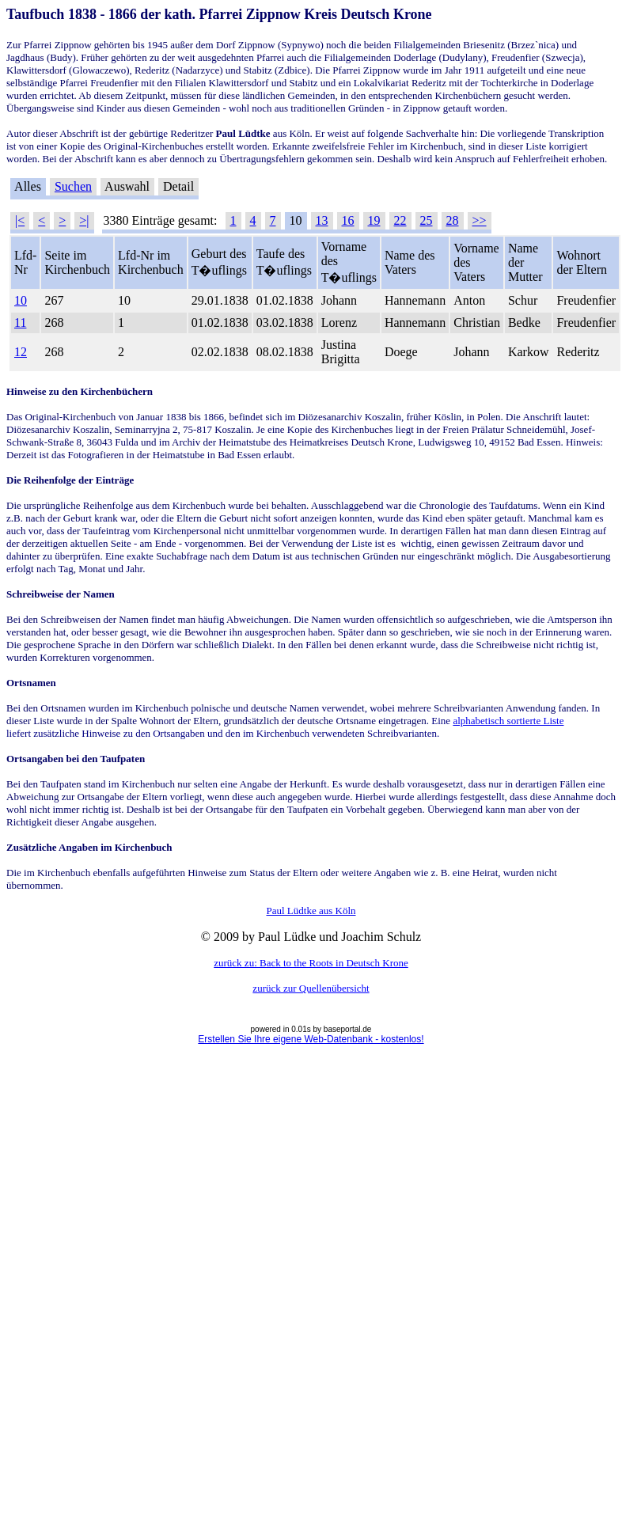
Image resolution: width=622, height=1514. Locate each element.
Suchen (73, 186)
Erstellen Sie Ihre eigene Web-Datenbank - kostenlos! (310, 1039)
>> (479, 220)
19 (374, 220)
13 (322, 220)
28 (452, 220)
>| (84, 220)
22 (400, 220)
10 (20, 300)
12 (20, 352)
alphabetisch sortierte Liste (508, 721)
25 (426, 220)
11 (20, 322)
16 (348, 220)
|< (20, 220)
